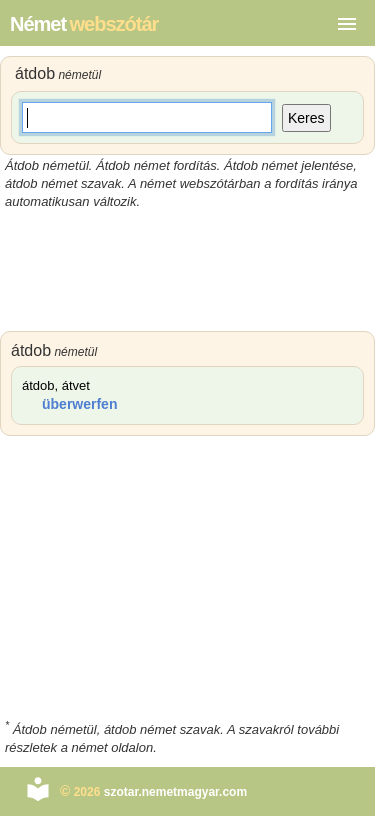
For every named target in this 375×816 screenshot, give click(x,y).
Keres (306, 118)
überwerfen (79, 404)
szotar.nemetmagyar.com (175, 792)
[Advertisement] (187, 271)
